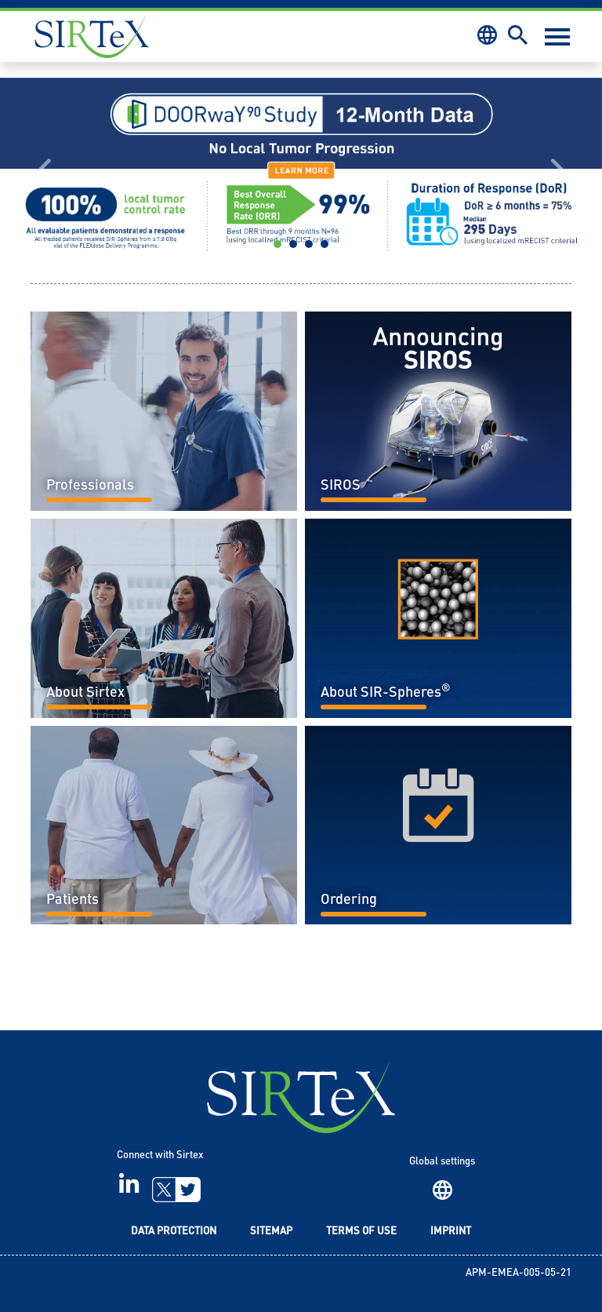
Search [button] (518, 35)
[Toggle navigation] (557, 37)
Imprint (450, 1231)
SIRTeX (301, 1097)
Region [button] (487, 35)
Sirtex (91, 36)
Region (442, 1190)
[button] (45, 169)
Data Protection (173, 1231)
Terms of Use (361, 1231)
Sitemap (271, 1231)
